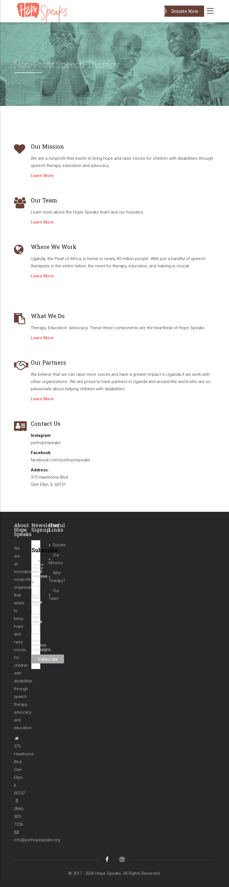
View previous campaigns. (42, 645)
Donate (59, 545)
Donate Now (185, 11)
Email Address (36, 577)
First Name (36, 599)
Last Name (36, 619)
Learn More (42, 175)
